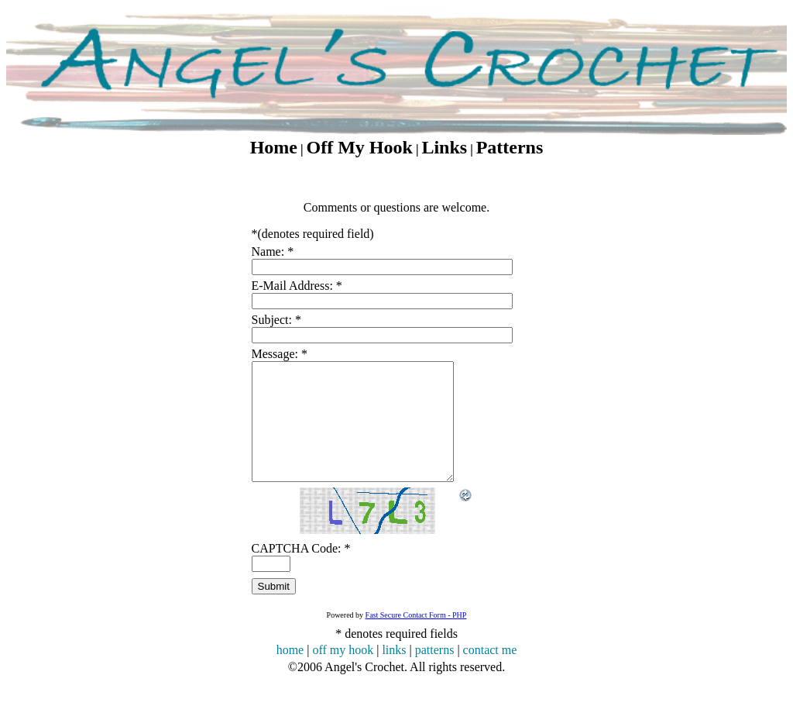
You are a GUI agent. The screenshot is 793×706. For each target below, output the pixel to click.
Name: (273, 251)
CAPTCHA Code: (301, 571)
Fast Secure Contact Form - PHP (416, 638)
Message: (279, 353)
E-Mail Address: (297, 285)
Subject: (276, 319)
